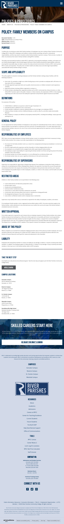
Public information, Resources (12, 502)
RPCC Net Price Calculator (32, 449)
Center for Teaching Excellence (32, 415)
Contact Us (31, 457)
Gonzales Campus (32, 368)
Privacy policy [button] (35, 520)
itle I (37, 502)
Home (3, 24)
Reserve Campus (32, 371)
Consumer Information (27, 502)
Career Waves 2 (32, 443)
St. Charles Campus (32, 374)
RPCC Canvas (32, 439)
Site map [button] (43, 520)
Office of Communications (32, 431)
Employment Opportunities (47, 502)
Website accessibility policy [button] (23, 520)
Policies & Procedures (22, 24)
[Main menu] (61, 3)
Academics (32, 406)
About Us (10, 24)
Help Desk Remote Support (32, 428)
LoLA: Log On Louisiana (32, 446)
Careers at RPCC (32, 412)
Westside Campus (32, 377)
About (32, 403)
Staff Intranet (32, 452)
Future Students (32, 422)
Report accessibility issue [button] (53, 520)
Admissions (32, 409)
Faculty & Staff (32, 425)
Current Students (32, 418)
